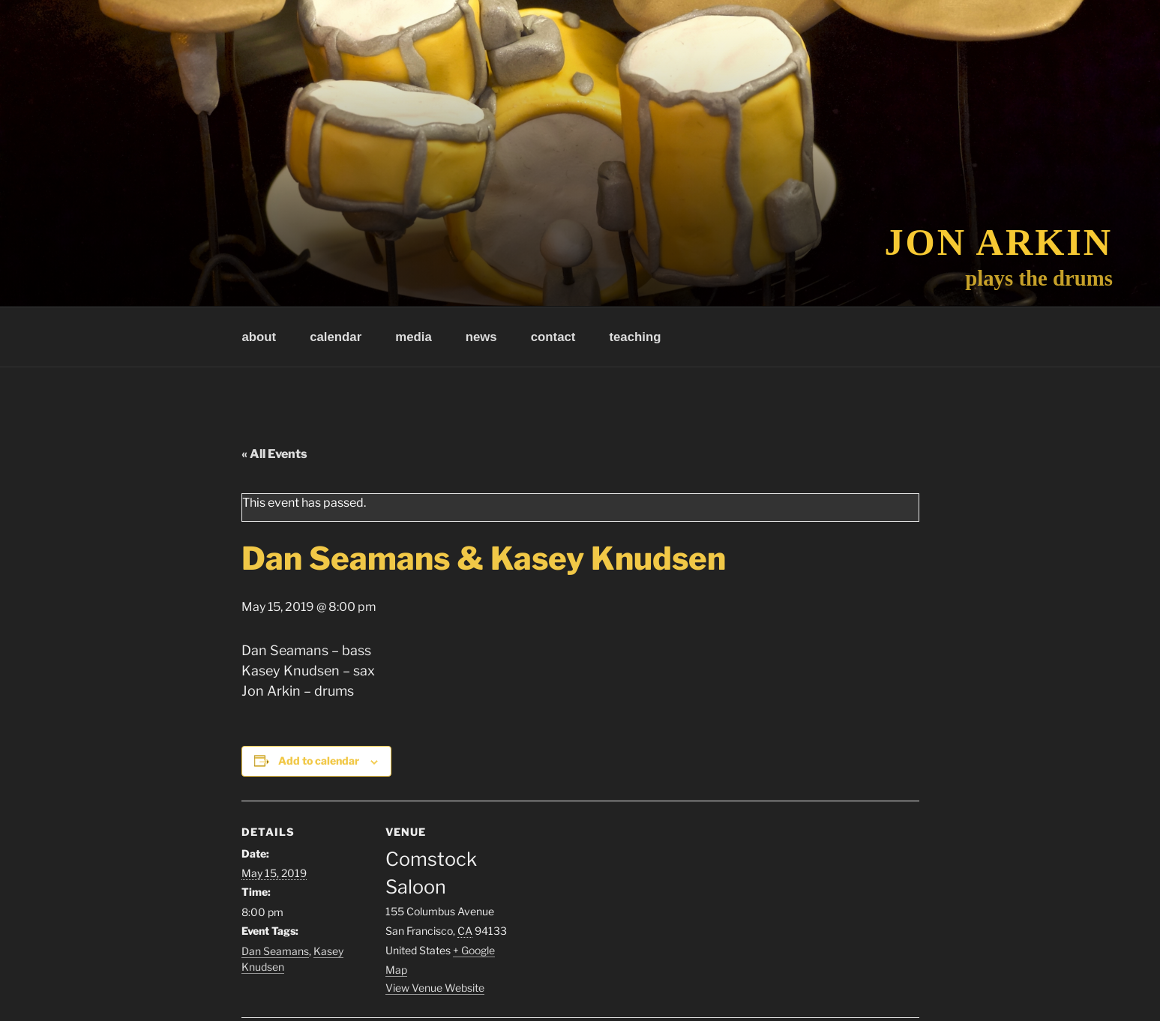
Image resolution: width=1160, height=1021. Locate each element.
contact (553, 337)
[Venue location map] (608, 904)
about (259, 337)
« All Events (274, 454)
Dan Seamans (275, 951)
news (481, 337)
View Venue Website (434, 987)
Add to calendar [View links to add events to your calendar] (318, 760)
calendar (335, 337)
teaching (635, 337)
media (413, 337)
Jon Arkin (999, 242)
